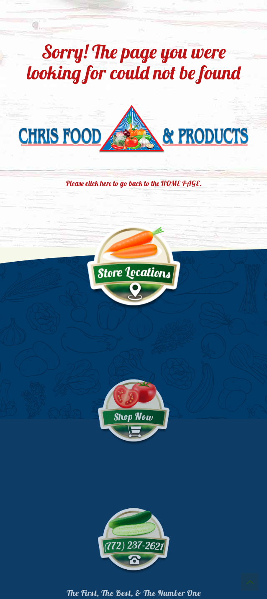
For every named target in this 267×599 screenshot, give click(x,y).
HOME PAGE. (181, 183)
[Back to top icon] (250, 582)
